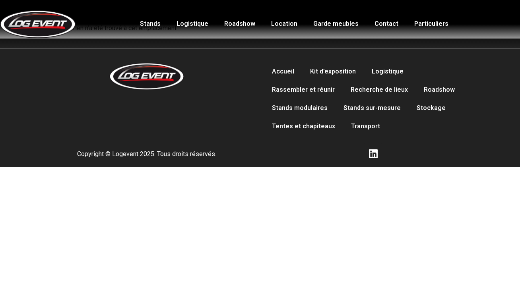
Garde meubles (336, 23)
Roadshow (239, 23)
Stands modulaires (300, 108)
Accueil (283, 71)
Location (284, 23)
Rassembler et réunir (303, 89)
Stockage (431, 108)
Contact (386, 23)
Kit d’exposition (333, 71)
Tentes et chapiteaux (303, 126)
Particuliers (431, 23)
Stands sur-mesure (372, 108)
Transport (365, 126)
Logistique (192, 23)
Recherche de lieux (379, 89)
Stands (150, 23)
